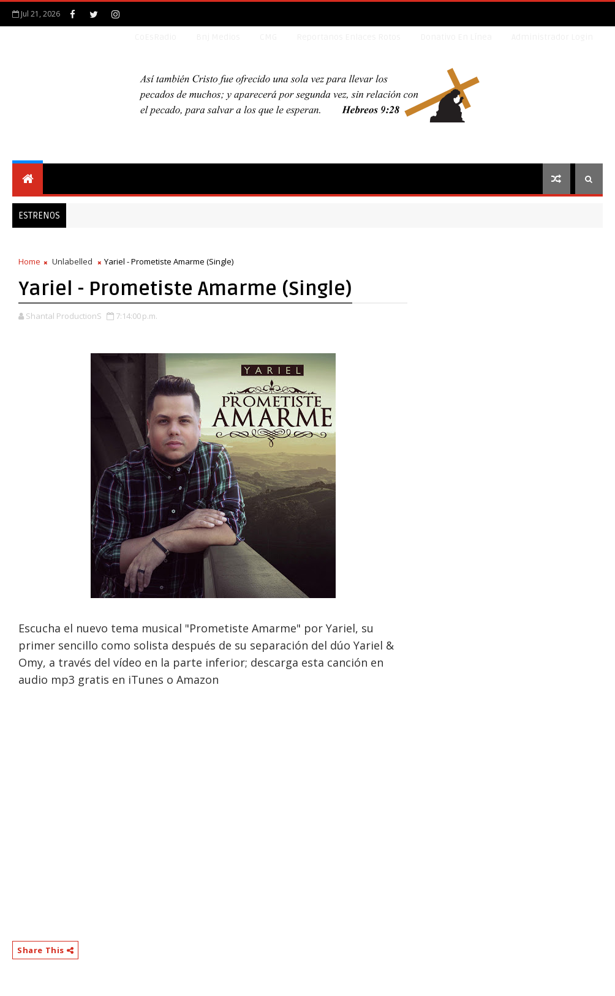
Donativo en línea (456, 37)
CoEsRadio (155, 37)
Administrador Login (552, 37)
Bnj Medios (218, 37)
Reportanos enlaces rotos (348, 37)
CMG (268, 37)
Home (29, 261)
